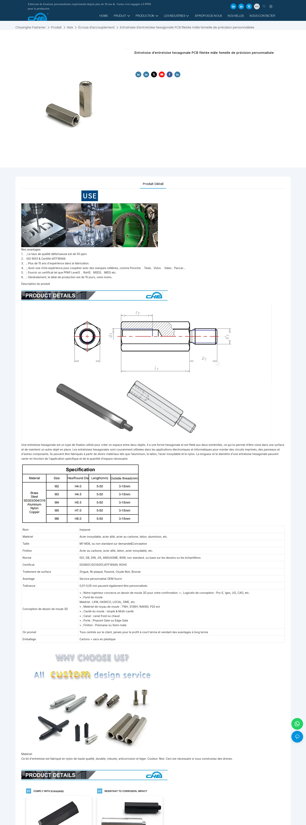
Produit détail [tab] (153, 184)
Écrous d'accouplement (96, 27)
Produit (56, 27)
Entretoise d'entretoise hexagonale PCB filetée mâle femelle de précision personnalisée (187, 27)
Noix (70, 27)
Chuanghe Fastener (30, 27)
